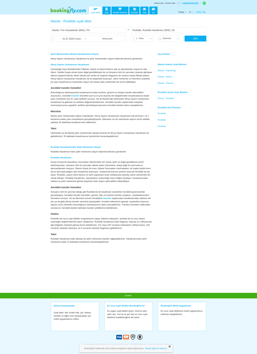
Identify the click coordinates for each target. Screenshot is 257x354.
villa (144, 10)
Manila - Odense (165, 83)
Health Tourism (120, 11)
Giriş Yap (201, 12)
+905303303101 (188, 3)
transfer (134, 10)
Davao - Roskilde (166, 98)
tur (153, 10)
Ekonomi (167, 38)
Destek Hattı (170, 3)
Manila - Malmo (165, 76)
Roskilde (162, 113)
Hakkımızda (159, 3)
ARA (195, 38)
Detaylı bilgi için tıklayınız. (156, 348)
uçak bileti (95, 10)
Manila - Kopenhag (167, 70)
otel (106, 10)
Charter (128, 295)
